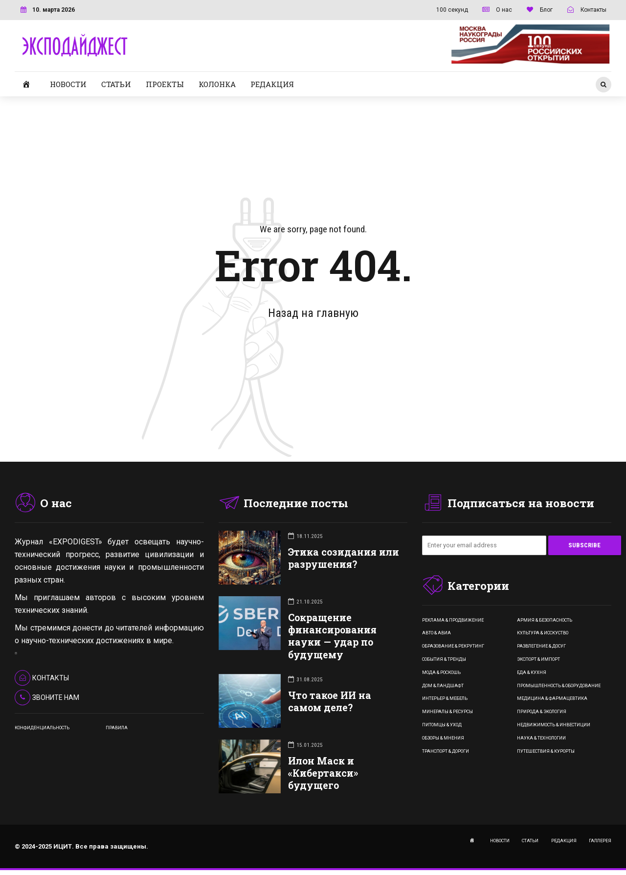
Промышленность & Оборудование (559, 685)
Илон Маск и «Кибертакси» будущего (323, 773)
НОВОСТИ (68, 84)
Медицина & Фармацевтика (552, 698)
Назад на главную (313, 313)
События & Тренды (444, 659)
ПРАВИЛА (117, 727)
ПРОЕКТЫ (165, 84)
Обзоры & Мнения (443, 738)
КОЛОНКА (217, 84)
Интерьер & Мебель (445, 698)
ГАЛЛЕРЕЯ (600, 840)
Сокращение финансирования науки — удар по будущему (332, 636)
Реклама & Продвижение (453, 620)
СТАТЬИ (116, 84)
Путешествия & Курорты (546, 751)
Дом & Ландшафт (443, 685)
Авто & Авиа (436, 633)
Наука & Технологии (541, 738)
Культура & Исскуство (542, 633)
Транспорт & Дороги (445, 751)
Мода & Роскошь (441, 672)
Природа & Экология (541, 712)
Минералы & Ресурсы (447, 712)
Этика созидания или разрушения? (343, 558)
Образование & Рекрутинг (453, 646)
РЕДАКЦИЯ (272, 84)
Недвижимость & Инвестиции (553, 724)
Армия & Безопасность (544, 620)
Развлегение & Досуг (541, 646)
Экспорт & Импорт (538, 659)
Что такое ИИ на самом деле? (329, 701)
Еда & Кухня (531, 672)
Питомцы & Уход (442, 724)
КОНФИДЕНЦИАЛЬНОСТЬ (42, 727)
